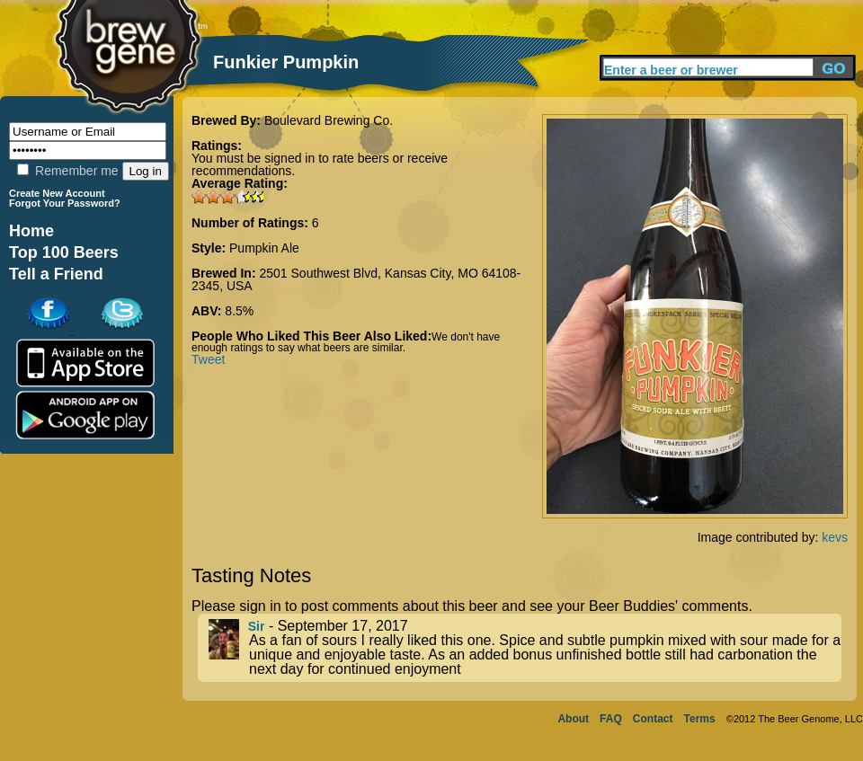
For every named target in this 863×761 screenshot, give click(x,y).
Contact (653, 718)
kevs (835, 537)
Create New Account (57, 193)
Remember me (67, 171)
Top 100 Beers (64, 252)
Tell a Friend (56, 274)
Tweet (208, 359)
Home (31, 231)
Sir (256, 626)
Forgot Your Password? (64, 203)
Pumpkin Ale (264, 248)
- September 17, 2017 (525, 648)
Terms (700, 718)
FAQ (611, 718)
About (573, 718)
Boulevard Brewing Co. (328, 120)
